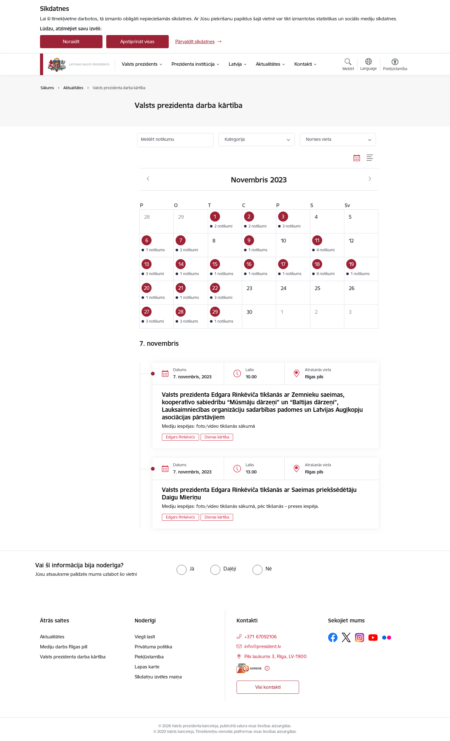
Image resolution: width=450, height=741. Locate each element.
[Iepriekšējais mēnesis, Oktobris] (148, 179)
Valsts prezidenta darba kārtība (79, 117)
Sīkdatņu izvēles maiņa (158, 677)
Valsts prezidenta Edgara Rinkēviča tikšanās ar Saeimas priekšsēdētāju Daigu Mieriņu (259, 493)
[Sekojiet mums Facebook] (333, 637)
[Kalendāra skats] (356, 158)
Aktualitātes (59, 106)
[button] (225, 221)
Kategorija (235, 139)
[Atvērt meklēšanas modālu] (348, 65)
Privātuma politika (153, 647)
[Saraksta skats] (370, 158)
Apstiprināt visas (137, 41)
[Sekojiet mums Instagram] (359, 637)
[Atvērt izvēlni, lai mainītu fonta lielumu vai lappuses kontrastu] (395, 65)
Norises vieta (318, 139)
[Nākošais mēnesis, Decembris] (370, 179)
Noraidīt (71, 41)
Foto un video (61, 127)
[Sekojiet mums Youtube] (373, 637)
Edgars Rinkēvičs (180, 437)
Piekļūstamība (149, 657)
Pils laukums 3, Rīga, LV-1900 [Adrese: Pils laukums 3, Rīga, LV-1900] (275, 656)
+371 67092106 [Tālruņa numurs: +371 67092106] (260, 637)
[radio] (185, 568)
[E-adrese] (249, 668)
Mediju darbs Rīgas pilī (63, 647)
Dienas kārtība (217, 437)
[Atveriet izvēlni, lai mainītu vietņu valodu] (368, 65)
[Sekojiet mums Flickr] (386, 637)
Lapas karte (147, 667)
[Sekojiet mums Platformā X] (346, 637)
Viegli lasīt (145, 637)
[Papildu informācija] (267, 668)
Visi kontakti (268, 687)
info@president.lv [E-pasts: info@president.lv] (262, 646)
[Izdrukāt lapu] (394, 102)
